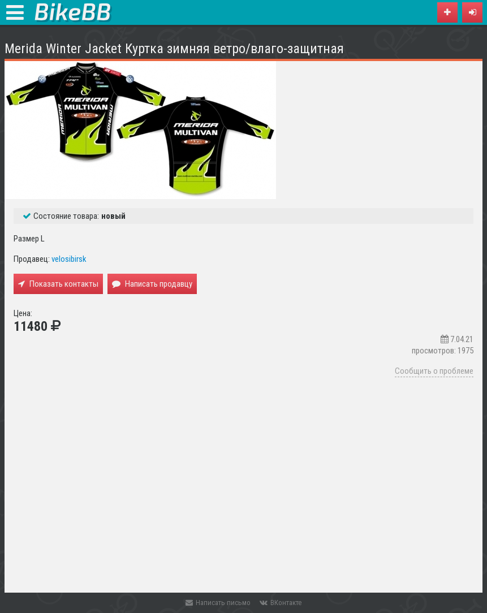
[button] (472, 12)
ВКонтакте (280, 602)
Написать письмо (218, 602)
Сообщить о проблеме (434, 371)
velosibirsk (69, 259)
